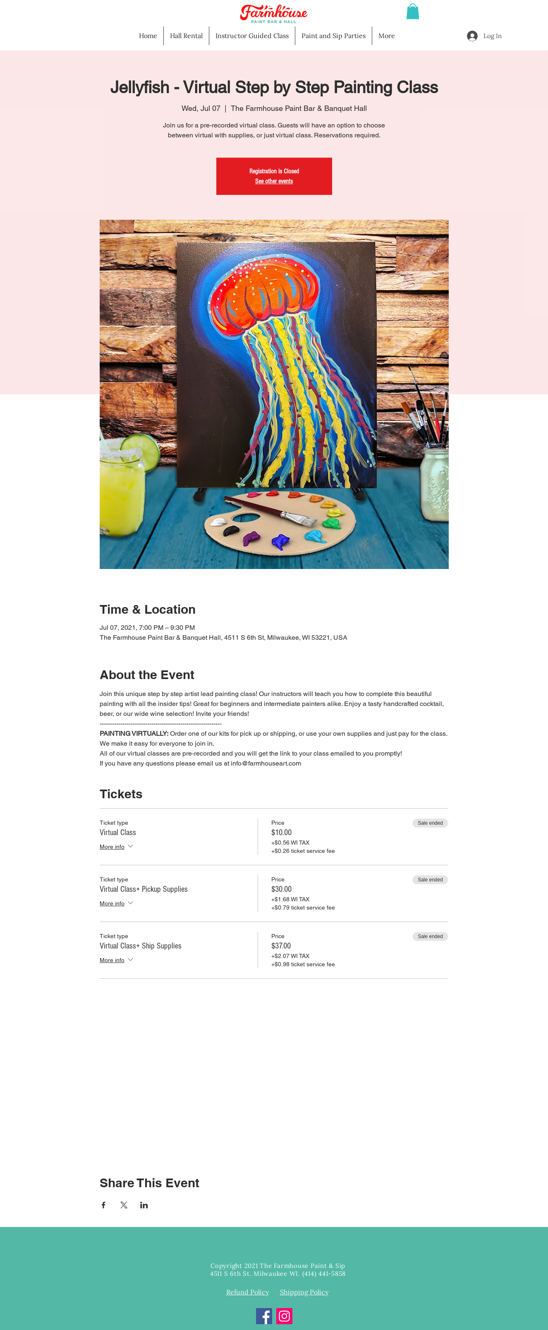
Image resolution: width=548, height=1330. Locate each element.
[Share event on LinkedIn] (144, 1205)
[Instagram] (284, 1316)
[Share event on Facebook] (104, 1205)
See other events (274, 181)
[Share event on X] (124, 1205)
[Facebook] (264, 1316)
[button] (412, 11)
